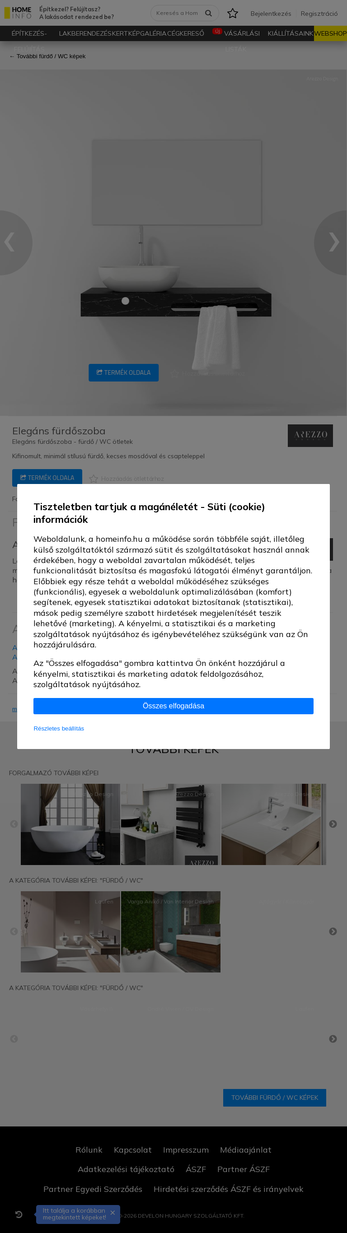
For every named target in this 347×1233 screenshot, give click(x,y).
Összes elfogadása (173, 706)
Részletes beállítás (58, 728)
